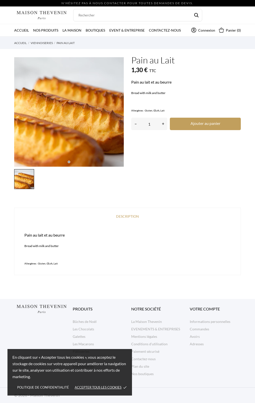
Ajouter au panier (205, 123)
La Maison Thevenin (146, 321)
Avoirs (195, 336)
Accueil (21, 30)
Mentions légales (144, 336)
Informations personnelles (210, 321)
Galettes (79, 336)
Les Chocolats (83, 329)
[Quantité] (149, 124)
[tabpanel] (69, 112)
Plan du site (140, 366)
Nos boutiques (142, 374)
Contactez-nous (165, 30)
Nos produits (45, 30)
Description (127, 216)
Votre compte (205, 308)
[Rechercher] (137, 15)
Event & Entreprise (127, 30)
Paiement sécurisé (145, 351)
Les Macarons (83, 344)
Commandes (199, 329)
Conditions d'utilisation (149, 344)
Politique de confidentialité (43, 387)
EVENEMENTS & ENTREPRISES (155, 329)
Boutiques (95, 30)
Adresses (197, 344)
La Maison (72, 30)
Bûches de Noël (85, 321)
